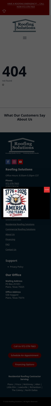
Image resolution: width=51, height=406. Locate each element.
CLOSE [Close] (47, 190)
